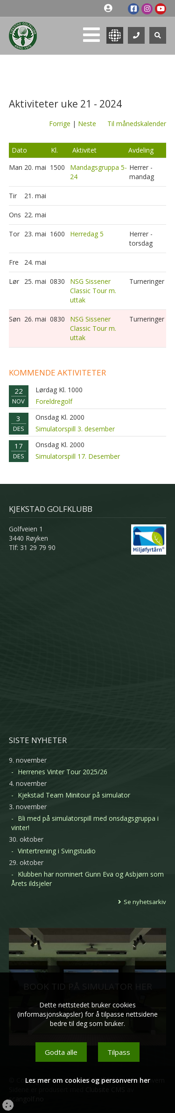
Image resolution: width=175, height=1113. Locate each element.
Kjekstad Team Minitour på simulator (74, 795)
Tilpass (118, 1052)
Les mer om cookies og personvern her (87, 1080)
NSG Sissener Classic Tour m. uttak (93, 290)
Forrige (59, 123)
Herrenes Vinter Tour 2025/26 (62, 771)
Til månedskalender (136, 123)
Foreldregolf (53, 401)
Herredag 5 (87, 233)
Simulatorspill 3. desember (75, 428)
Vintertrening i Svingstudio (57, 850)
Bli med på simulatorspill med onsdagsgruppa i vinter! (85, 823)
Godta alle (61, 1052)
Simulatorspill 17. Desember (77, 456)
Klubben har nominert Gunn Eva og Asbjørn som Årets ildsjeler (87, 879)
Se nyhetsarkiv (145, 902)
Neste (87, 123)
